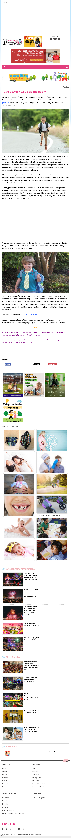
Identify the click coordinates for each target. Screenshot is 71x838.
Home (4, 768)
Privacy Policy (36, 778)
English (66, 87)
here (18, 335)
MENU (35, 67)
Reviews (5, 787)
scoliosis (30, 178)
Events (4, 781)
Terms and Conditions (39, 787)
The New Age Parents (23, 834)
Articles (4, 771)
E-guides (5, 807)
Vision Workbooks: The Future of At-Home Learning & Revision (31, 729)
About (34, 768)
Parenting (35, 771)
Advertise (35, 774)
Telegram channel (61, 340)
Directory (5, 778)
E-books (5, 804)
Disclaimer (35, 781)
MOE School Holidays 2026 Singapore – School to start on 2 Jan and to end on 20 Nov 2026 (32, 666)
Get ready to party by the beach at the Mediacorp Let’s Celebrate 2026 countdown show (31, 611)
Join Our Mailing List (9, 810)
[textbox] (32, 2)
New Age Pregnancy (39, 798)
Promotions (6, 784)
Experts (4, 801)
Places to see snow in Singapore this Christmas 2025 (31, 679)
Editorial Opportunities (39, 784)
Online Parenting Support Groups (13, 813)
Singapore (5, 798)
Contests (5, 774)
